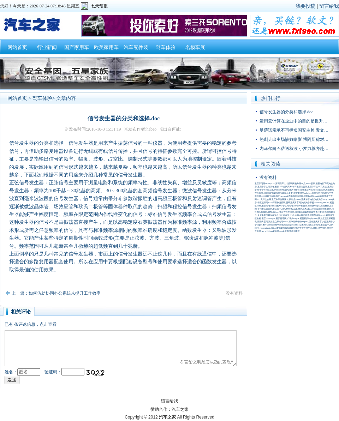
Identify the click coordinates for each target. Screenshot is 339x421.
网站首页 (17, 47)
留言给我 (329, 6)
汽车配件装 (136, 47)
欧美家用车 (106, 47)
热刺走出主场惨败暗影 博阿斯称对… (294, 139)
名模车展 (195, 47)
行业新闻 (47, 47)
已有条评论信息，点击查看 (30, 324)
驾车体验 (166, 47)
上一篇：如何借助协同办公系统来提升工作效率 (56, 293)
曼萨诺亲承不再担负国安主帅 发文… (294, 130)
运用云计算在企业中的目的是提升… (293, 121)
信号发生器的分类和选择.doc (286, 111)
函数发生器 (194, 230)
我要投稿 (305, 6)
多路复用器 (51, 151)
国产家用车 (76, 47)
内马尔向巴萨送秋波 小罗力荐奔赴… (294, 148)
